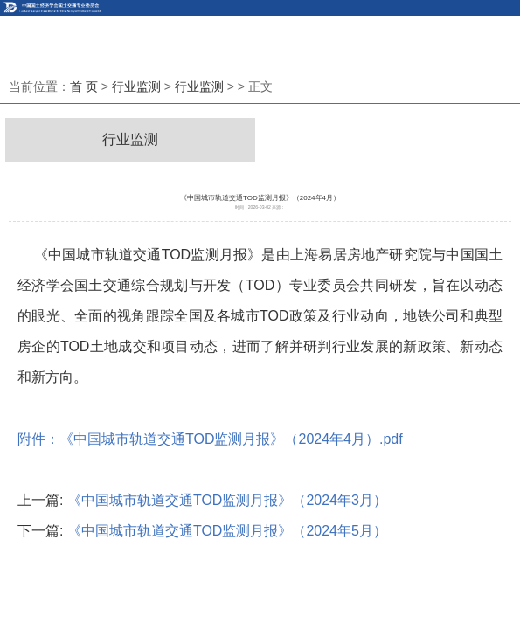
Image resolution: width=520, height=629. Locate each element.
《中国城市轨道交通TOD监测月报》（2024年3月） (227, 500)
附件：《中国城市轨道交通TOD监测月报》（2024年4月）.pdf (210, 439)
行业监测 (136, 86)
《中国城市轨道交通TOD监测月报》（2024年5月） (227, 530)
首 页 (84, 86)
